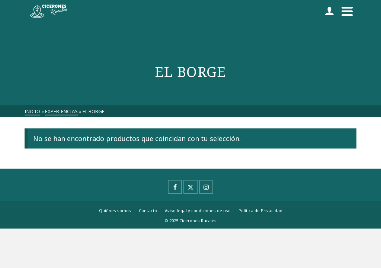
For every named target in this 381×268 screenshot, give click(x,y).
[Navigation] (347, 11)
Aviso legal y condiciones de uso (198, 210)
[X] (190, 187)
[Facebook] (175, 187)
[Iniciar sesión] (329, 11)
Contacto (148, 210)
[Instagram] (206, 187)
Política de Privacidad (260, 210)
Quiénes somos (115, 210)
